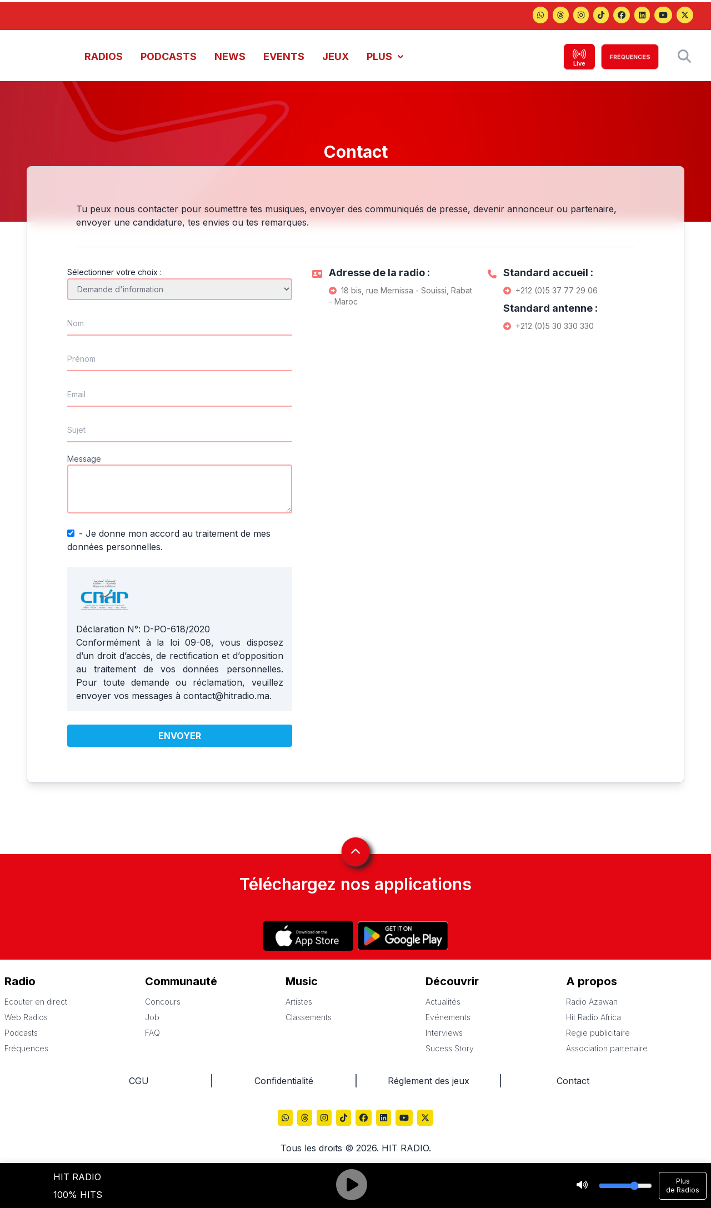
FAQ (152, 1032)
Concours (163, 1001)
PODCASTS (169, 56)
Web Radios (26, 1017)
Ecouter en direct (35, 1001)
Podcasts (21, 1032)
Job (152, 1017)
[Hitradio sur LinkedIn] (642, 16)
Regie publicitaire (598, 1032)
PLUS (385, 56)
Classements (309, 1017)
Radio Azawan (592, 1001)
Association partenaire (607, 1048)
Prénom (81, 358)
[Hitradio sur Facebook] (621, 16)
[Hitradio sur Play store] (403, 935)
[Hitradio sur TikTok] (601, 16)
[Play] (351, 1185)
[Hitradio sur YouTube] (663, 16)
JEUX (335, 56)
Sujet (76, 430)
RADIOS (103, 56)
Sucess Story (449, 1048)
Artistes (299, 1001)
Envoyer (179, 735)
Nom (75, 323)
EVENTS (283, 56)
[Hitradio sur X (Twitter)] (685, 16)
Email (76, 394)
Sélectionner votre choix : (114, 272)
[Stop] (582, 1186)
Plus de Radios (682, 1185)
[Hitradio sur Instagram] (581, 16)
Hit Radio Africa (593, 1017)
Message (84, 458)
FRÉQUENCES (629, 57)
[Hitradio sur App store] (308, 936)
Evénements (447, 1017)
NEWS (230, 56)
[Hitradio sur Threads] (540, 16)
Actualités (442, 1001)
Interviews (444, 1032)
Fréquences (26, 1048)
